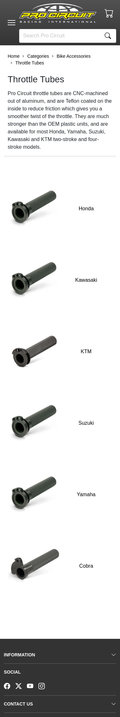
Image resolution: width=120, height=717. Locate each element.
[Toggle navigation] (11, 22)
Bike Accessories (74, 56)
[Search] (59, 36)
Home (14, 56)
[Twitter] (21, 685)
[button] (11, 22)
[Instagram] (44, 685)
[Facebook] (9, 685)
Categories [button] (38, 56)
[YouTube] (32, 685)
